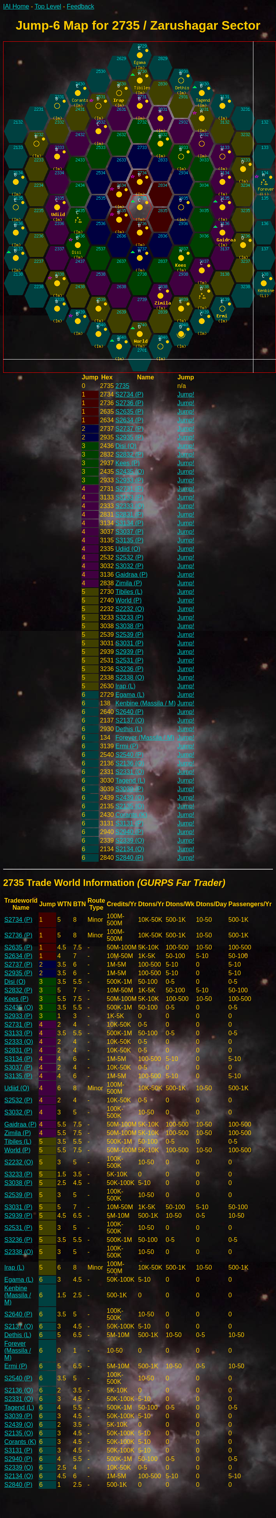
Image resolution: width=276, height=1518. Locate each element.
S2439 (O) (129, 797)
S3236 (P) (129, 669)
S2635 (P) (129, 411)
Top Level (48, 6)
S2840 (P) (129, 857)
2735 (122, 386)
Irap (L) (125, 686)
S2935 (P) (129, 437)
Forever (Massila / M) (144, 737)
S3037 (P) (129, 531)
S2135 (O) (129, 806)
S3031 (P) (129, 643)
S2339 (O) (129, 840)
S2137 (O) (129, 720)
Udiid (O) (127, 549)
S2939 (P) (129, 651)
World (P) (128, 600)
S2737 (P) (129, 428)
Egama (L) (130, 694)
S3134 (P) (129, 523)
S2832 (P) (129, 454)
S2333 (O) (129, 506)
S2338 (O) (129, 677)
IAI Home (16, 6)
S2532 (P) (129, 557)
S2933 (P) (129, 480)
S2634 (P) (129, 420)
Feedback (80, 6)
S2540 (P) (129, 754)
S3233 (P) (129, 617)
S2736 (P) (129, 403)
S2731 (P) (129, 488)
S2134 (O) (129, 849)
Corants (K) (131, 814)
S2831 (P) (129, 514)
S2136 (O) (129, 763)
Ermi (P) (126, 746)
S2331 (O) (129, 772)
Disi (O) (125, 446)
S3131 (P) (129, 823)
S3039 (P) (129, 789)
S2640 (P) (129, 712)
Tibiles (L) (129, 591)
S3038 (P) (129, 626)
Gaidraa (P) (131, 574)
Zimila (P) (128, 583)
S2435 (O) (129, 471)
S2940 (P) (129, 832)
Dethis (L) (128, 729)
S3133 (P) (129, 497)
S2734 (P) (129, 394)
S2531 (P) (129, 660)
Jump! (186, 394)
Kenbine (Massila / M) (145, 703)
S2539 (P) (129, 634)
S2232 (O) (129, 609)
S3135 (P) (129, 540)
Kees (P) (127, 463)
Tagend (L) (130, 780)
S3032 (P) (129, 566)
